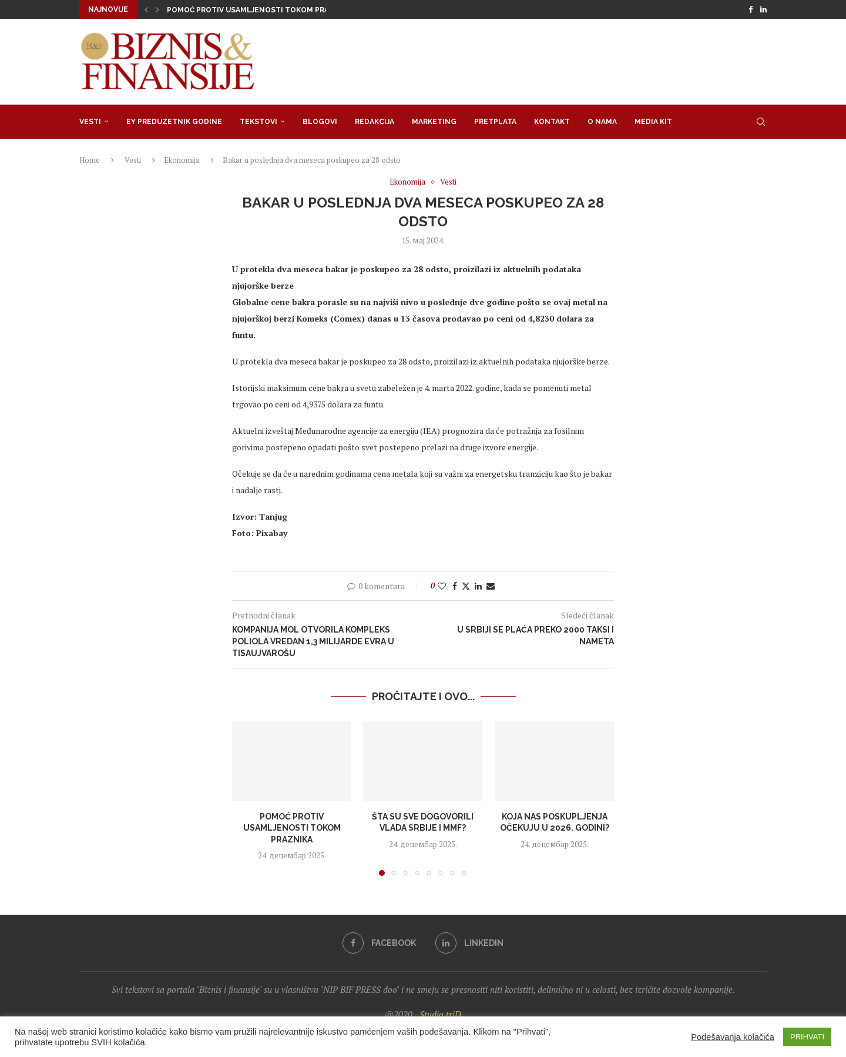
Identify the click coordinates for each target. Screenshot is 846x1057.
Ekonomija (182, 160)
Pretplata (495, 122)
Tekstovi (258, 122)
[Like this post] (442, 585)
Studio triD (440, 1014)
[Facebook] (750, 9)
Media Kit (653, 122)
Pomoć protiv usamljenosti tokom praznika (259, 10)
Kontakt (552, 122)
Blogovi (320, 122)
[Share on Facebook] (454, 585)
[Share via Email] (490, 585)
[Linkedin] (763, 9)
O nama (602, 122)
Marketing (434, 122)
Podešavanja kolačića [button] (732, 1037)
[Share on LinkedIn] (478, 585)
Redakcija (374, 122)
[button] (146, 9)
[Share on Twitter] (466, 585)
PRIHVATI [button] (807, 1036)
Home (89, 160)
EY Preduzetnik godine (174, 122)
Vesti (90, 122)
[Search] (761, 122)
